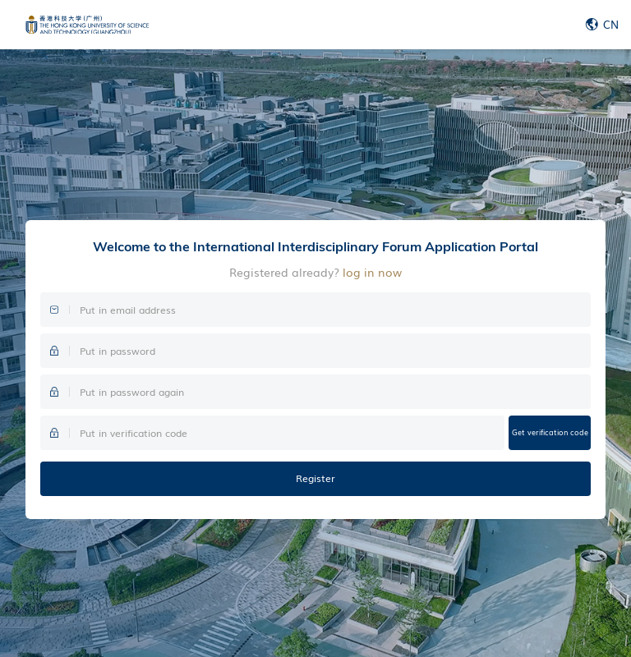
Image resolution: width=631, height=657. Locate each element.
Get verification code (550, 432)
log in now (372, 272)
